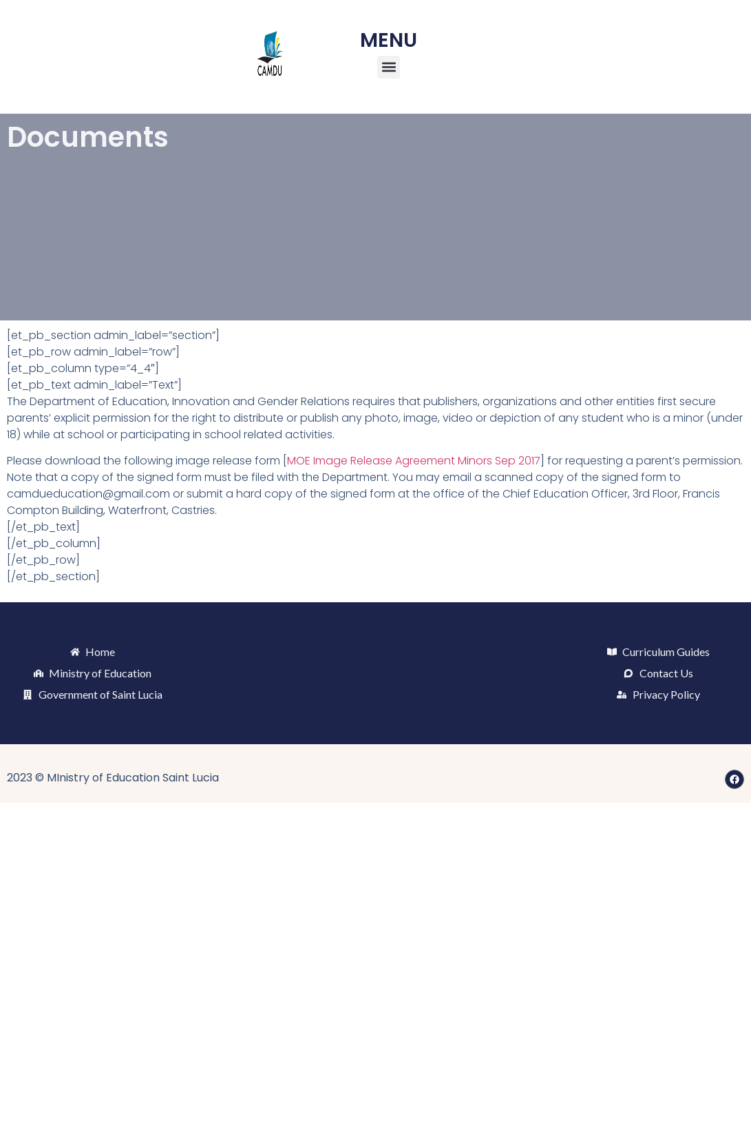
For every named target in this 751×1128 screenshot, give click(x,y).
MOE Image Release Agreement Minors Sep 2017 (413, 461)
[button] (388, 67)
